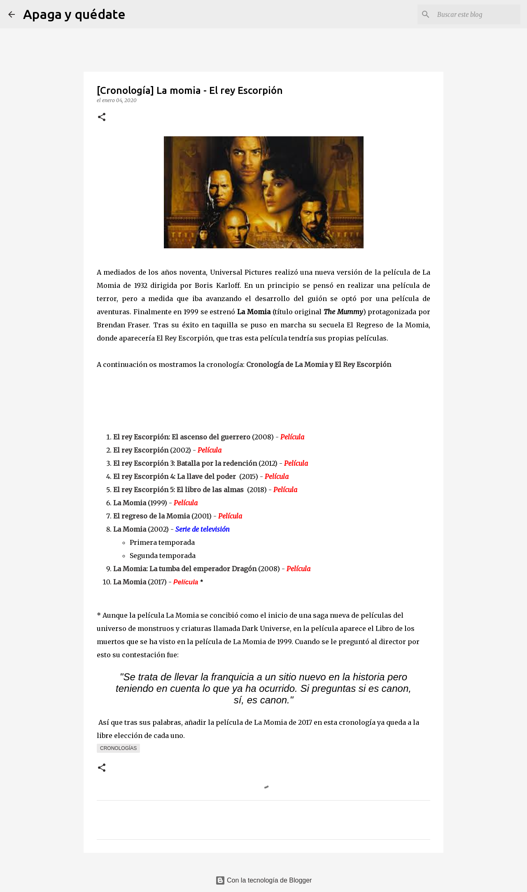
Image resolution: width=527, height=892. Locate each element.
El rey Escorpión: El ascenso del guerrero (181, 437)
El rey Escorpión (140, 450)
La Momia (129, 503)
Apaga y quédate (74, 14)
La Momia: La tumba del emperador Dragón (185, 569)
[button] (102, 117)
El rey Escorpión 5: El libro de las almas (178, 490)
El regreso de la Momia (151, 516)
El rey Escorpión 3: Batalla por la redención (185, 463)
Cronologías (118, 748)
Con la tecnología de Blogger (263, 880)
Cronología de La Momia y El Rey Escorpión (318, 364)
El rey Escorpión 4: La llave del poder (174, 476)
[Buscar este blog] (477, 14)
